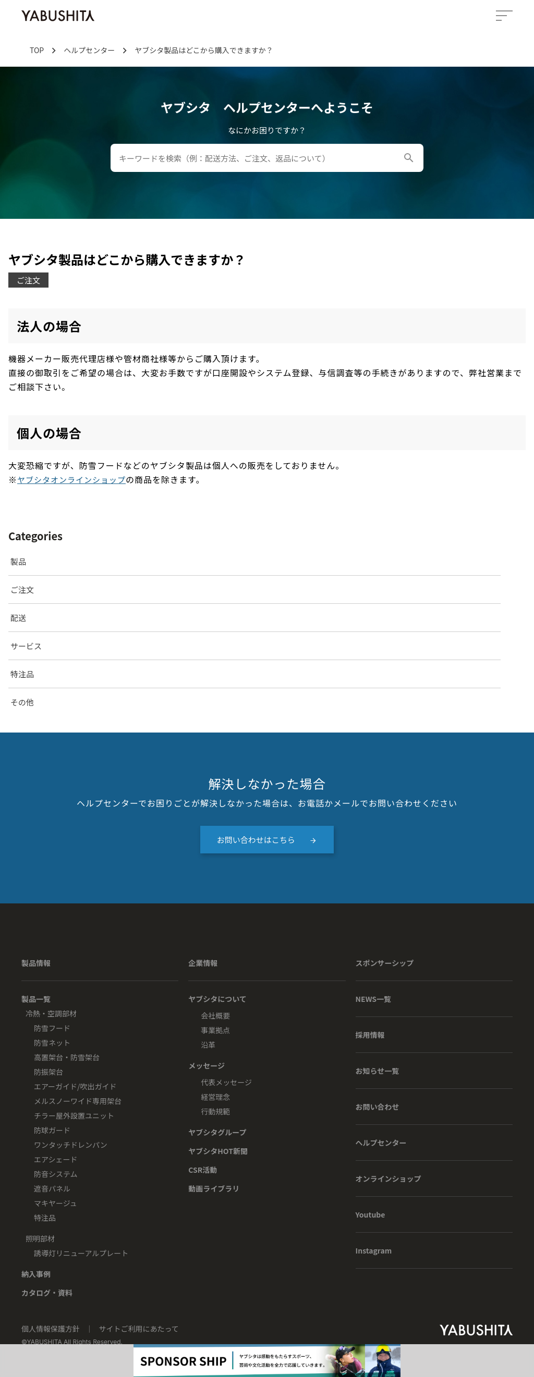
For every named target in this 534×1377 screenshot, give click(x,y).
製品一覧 (36, 999)
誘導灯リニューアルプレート (81, 1253)
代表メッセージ (226, 1082)
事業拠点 (215, 1030)
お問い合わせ (377, 1106)
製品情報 (36, 963)
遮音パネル (52, 1188)
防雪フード (52, 1028)
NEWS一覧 (374, 999)
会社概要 (215, 1015)
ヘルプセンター (381, 1142)
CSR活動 (202, 1169)
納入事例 (36, 1274)
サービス (26, 645)
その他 (22, 702)
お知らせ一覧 (377, 1070)
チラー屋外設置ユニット (74, 1115)
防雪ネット (52, 1042)
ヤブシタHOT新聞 (218, 1151)
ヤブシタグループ (217, 1132)
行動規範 (215, 1111)
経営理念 (215, 1096)
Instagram (374, 1250)
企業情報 (202, 963)
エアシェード (55, 1159)
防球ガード (52, 1130)
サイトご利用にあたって (138, 1328)
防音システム (56, 1174)
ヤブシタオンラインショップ (71, 479)
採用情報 (370, 1034)
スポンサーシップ (385, 963)
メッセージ (206, 1065)
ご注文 (22, 589)
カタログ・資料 (46, 1292)
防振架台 (48, 1071)
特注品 (22, 673)
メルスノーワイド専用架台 (78, 1101)
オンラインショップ (388, 1178)
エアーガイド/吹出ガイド (75, 1086)
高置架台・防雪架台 (67, 1057)
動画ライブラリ (213, 1188)
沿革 (208, 1044)
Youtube (370, 1214)
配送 (18, 617)
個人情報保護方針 (51, 1328)
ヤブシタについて (217, 999)
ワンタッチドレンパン (70, 1144)
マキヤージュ (55, 1203)
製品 (18, 561)
